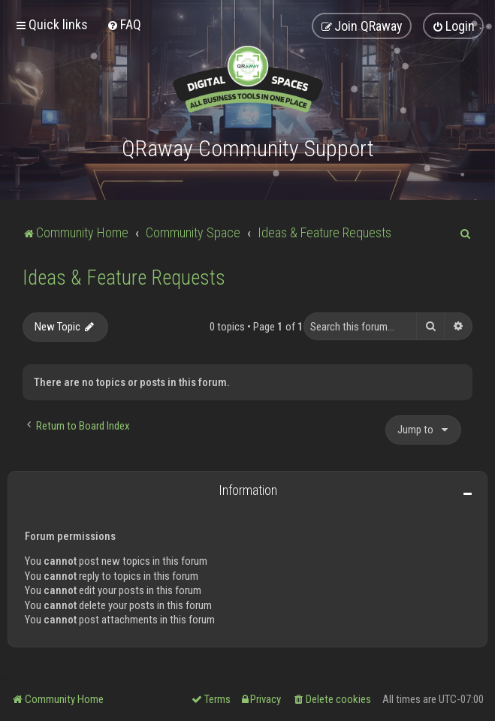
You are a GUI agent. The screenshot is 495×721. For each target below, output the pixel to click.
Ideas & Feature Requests (124, 278)
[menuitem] (124, 24)
